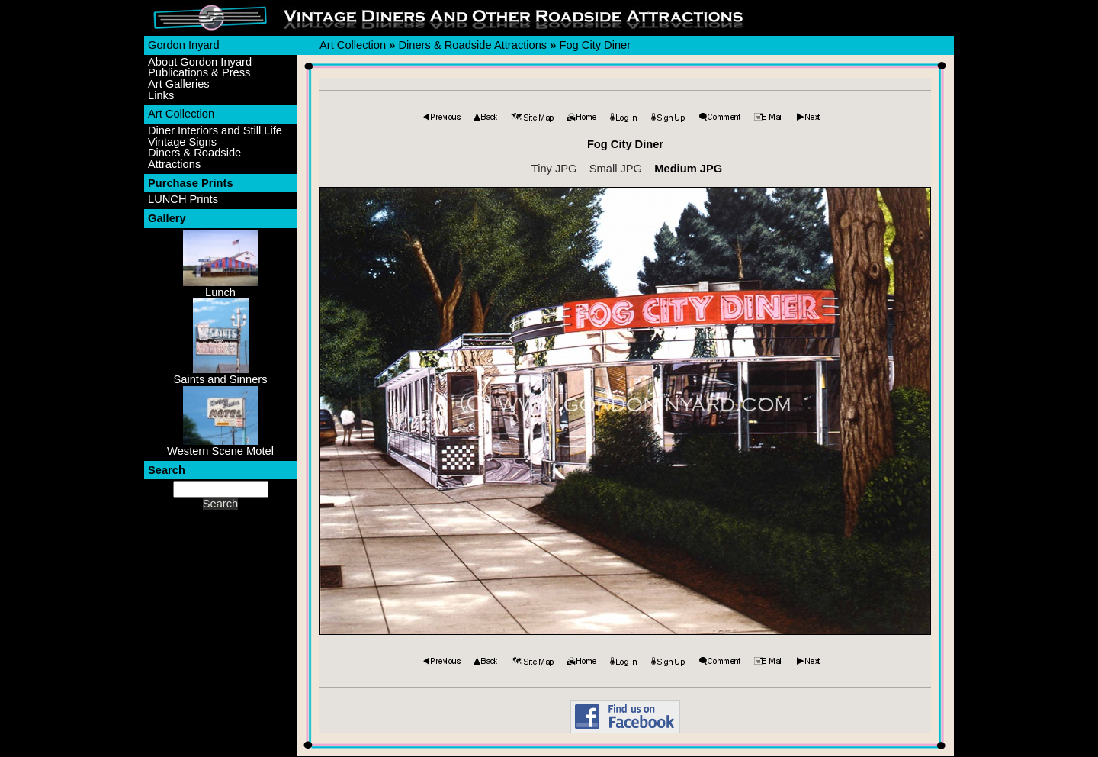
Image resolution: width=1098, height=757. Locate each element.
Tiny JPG (554, 169)
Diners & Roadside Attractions (194, 158)
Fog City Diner (595, 45)
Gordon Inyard (184, 45)
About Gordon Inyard (200, 62)
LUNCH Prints (183, 199)
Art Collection (181, 114)
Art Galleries (179, 84)
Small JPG (615, 169)
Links (161, 95)
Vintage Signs (182, 142)
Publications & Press (199, 73)
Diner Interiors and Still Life (215, 131)
